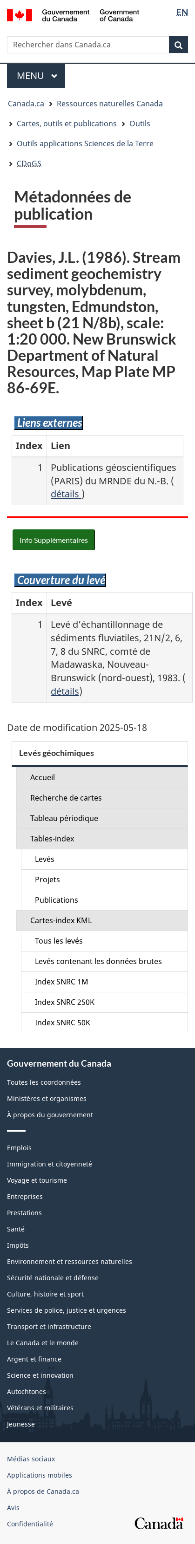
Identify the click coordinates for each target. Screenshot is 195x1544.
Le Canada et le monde (43, 1342)
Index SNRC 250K (64, 1002)
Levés (44, 859)
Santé (16, 1229)
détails (66, 494)
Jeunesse (21, 1424)
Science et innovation (40, 1375)
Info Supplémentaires (54, 539)
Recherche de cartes (66, 798)
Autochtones (26, 1391)
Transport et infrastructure (49, 1326)
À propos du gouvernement (50, 1114)
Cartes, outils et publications (67, 123)
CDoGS (29, 163)
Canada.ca (26, 103)
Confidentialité (30, 1523)
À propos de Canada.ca (43, 1491)
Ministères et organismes (47, 1098)
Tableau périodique (64, 818)
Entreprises (25, 1196)
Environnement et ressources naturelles (69, 1261)
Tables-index (52, 839)
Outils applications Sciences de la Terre (85, 143)
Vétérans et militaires (40, 1407)
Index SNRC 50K (62, 1022)
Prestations (24, 1212)
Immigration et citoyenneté (49, 1164)
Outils (139, 123)
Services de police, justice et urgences (66, 1310)
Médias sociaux (31, 1458)
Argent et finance (34, 1359)
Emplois (19, 1147)
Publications (56, 900)
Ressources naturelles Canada (110, 103)
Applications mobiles (39, 1475)
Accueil (42, 777)
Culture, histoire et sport (45, 1294)
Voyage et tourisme (37, 1180)
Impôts (18, 1245)
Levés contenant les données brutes (98, 961)
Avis (13, 1507)
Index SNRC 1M (61, 982)
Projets (47, 879)
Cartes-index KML (61, 920)
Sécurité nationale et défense (53, 1277)
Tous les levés (59, 941)
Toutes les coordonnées (44, 1082)
